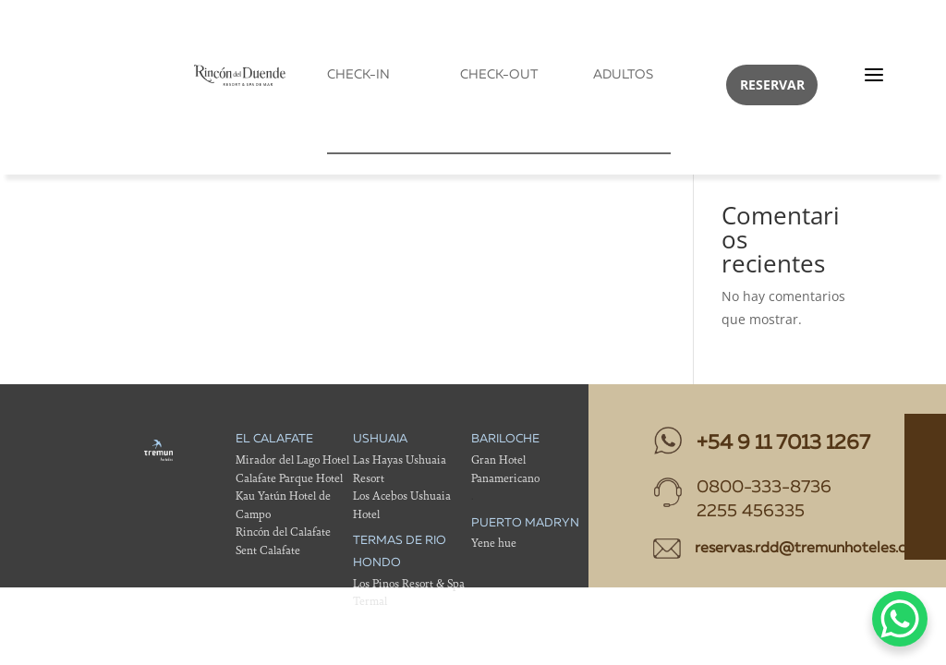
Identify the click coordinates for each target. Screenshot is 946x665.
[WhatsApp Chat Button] (900, 619)
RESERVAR (772, 84)
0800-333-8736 (764, 488)
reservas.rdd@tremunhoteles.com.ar (819, 548)
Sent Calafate (268, 550)
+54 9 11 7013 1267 (783, 443)
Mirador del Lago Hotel (292, 459)
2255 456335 (751, 512)
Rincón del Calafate (283, 531)
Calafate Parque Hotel (289, 478)
